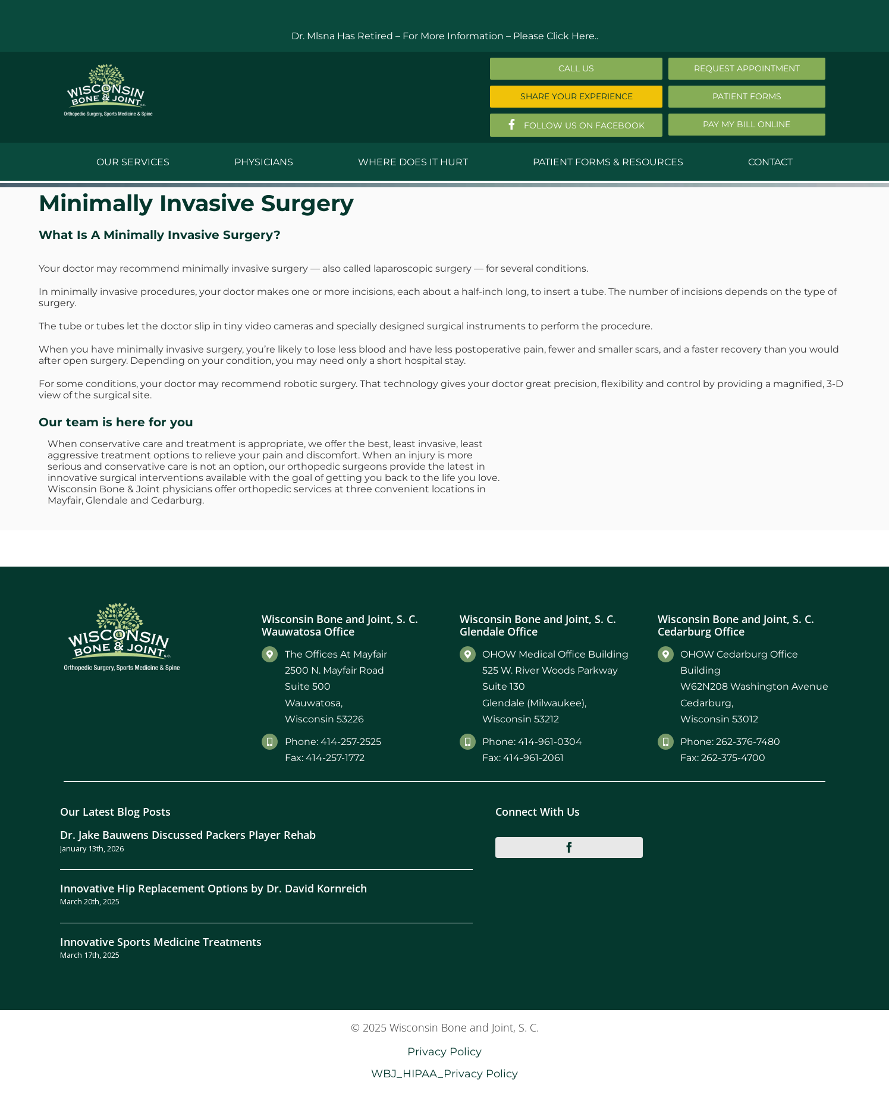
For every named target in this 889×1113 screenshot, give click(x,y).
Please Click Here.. (555, 36)
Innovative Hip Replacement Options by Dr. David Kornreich (213, 888)
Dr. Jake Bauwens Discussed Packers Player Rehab (188, 834)
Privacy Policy (444, 1051)
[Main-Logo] (108, 68)
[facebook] (569, 847)
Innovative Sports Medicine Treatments (161, 941)
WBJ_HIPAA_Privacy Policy (444, 1073)
